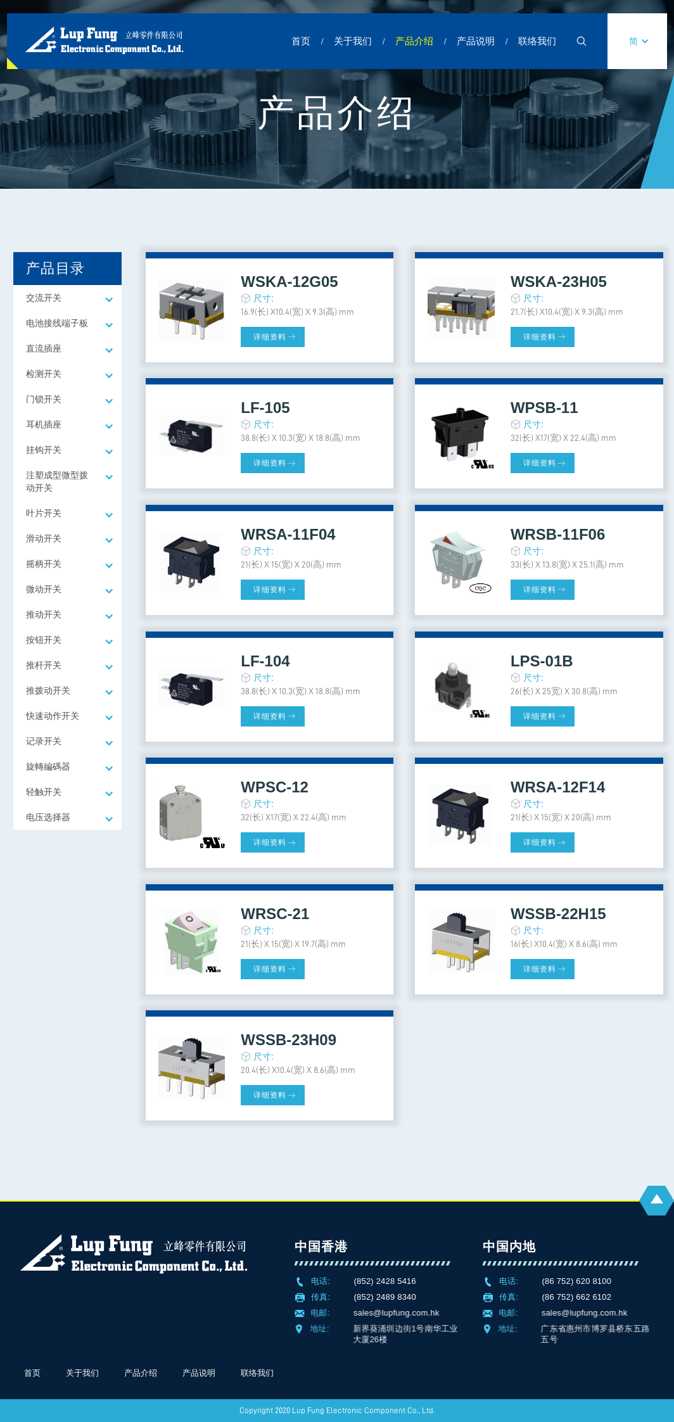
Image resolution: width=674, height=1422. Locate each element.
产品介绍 (414, 40)
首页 (300, 40)
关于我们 (353, 40)
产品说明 (476, 40)
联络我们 (537, 40)
